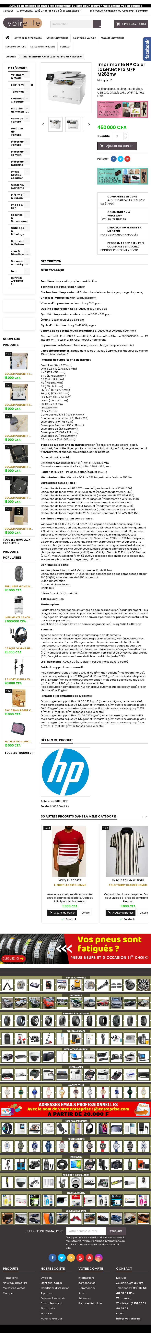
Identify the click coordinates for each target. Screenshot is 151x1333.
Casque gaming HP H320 (19, 648)
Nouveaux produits (11, 342)
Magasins (47, 1313)
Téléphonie (18, 92)
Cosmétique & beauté (19, 100)
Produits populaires (12, 554)
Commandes (87, 1288)
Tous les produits (20, 753)
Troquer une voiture (112, 38)
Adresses (84, 1298)
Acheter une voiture (84, 38)
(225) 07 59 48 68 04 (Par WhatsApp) (57, 10)
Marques (8, 1293)
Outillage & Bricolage (17, 231)
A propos (46, 1293)
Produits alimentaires (20, 110)
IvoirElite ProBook (52, 1318)
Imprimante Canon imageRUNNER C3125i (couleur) (19, 617)
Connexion (110, 10)
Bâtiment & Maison (17, 242)
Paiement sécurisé (53, 1298)
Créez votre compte (135, 10)
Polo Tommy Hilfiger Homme (128, 885)
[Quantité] (117, 136)
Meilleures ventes (14, 1288)
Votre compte (90, 1268)
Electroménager (20, 85)
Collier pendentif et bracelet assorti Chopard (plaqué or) (19, 374)
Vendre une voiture (57, 38)
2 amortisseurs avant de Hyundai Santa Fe (19, 679)
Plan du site (48, 1308)
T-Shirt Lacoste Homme (70, 885)
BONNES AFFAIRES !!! (17, 281)
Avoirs (82, 1293)
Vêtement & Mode (17, 76)
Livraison (46, 1278)
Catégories (18, 68)
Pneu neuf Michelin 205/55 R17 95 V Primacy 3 (19, 586)
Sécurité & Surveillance (19, 218)
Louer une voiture (16, 46)
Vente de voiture (17, 120)
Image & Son (17, 206)
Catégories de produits (28, 38)
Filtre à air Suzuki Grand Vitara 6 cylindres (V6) (19, 741)
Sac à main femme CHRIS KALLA (19, 710)
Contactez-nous (51, 1303)
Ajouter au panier (116, 146)
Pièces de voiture (17, 143)
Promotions (10, 1278)
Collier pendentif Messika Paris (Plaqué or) (19, 436)
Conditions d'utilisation (55, 1288)
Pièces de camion (17, 153)
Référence (47, 801)
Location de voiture (17, 132)
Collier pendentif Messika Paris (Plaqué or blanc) (19, 497)
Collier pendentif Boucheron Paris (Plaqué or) (19, 528)
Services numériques (19, 262)
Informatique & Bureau (20, 196)
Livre (14, 271)
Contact (8, 10)
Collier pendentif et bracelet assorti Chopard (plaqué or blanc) (19, 405)
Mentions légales (52, 1283)
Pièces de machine (17, 163)
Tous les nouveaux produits (16, 541)
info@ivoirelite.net (129, 1318)
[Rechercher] (75, 24)
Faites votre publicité (42, 46)
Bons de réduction (90, 1303)
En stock (46, 806)
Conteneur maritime (18, 186)
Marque (102, 80)
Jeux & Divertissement (20, 252)
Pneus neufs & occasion (17, 175)
